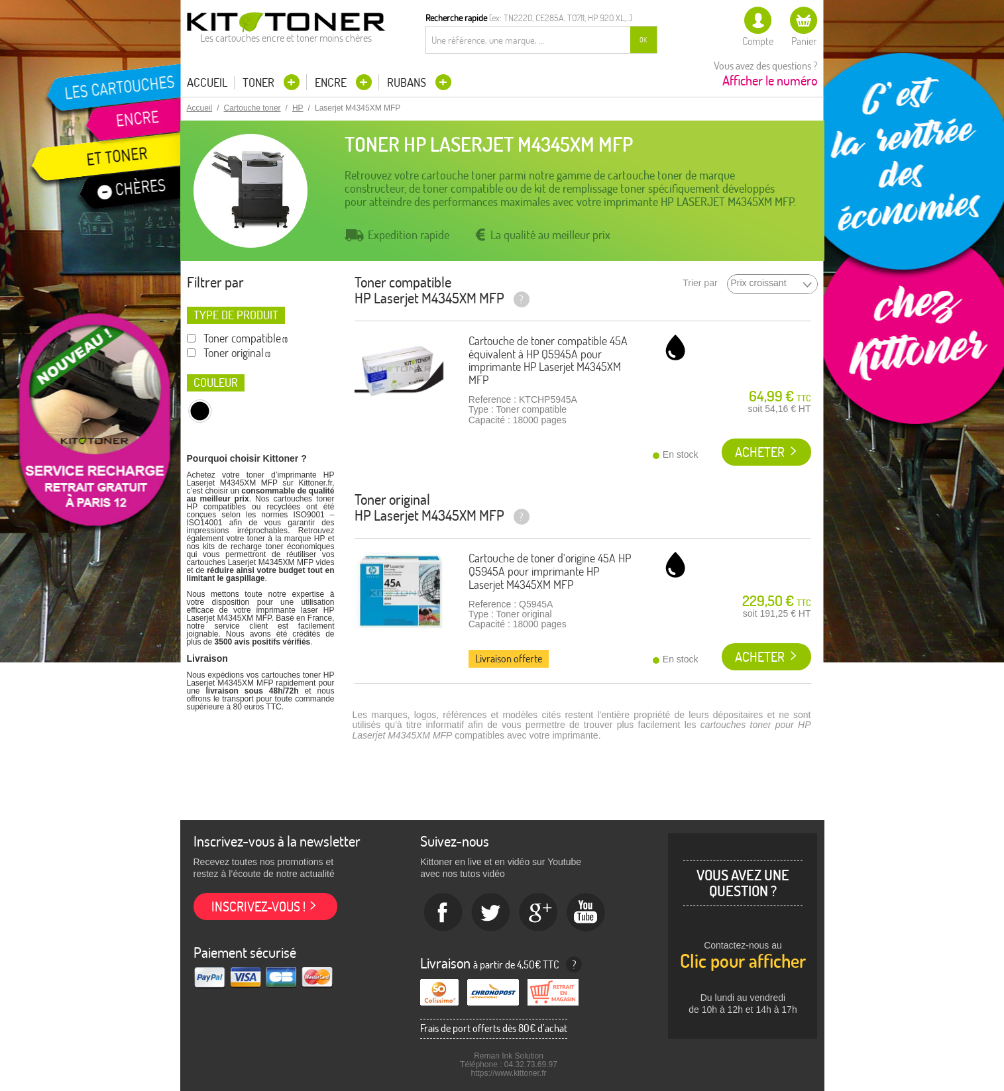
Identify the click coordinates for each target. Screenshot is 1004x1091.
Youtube (586, 913)
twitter (491, 913)
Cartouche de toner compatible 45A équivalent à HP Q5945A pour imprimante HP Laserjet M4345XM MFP (548, 360)
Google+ (539, 913)
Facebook (443, 913)
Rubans (408, 82)
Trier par (700, 283)
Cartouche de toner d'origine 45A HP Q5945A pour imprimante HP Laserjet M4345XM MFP (550, 571)
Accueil (207, 82)
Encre (332, 82)
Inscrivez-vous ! (258, 906)
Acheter (760, 452)
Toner (260, 82)
